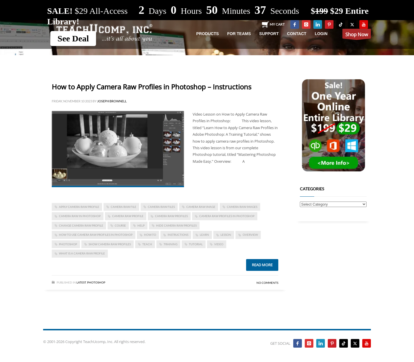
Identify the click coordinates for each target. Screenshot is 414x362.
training (170, 244)
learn (204, 234)
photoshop (68, 244)
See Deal (73, 38)
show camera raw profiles (110, 244)
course (120, 225)
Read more (262, 264)
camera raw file (123, 206)
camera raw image (200, 206)
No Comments (267, 282)
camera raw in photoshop (80, 216)
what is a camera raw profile (82, 253)
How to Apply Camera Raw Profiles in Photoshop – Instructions (151, 86)
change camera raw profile (81, 225)
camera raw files (161, 206)
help (141, 225)
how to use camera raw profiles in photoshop (96, 234)
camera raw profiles (171, 216)
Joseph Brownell (112, 101)
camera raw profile (127, 216)
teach (147, 244)
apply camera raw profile (79, 206)
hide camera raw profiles (176, 225)
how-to (150, 234)
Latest (81, 282)
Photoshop (96, 282)
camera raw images (242, 206)
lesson (226, 234)
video (218, 244)
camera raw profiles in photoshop (226, 216)
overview (250, 234)
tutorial (196, 244)
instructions (178, 234)
